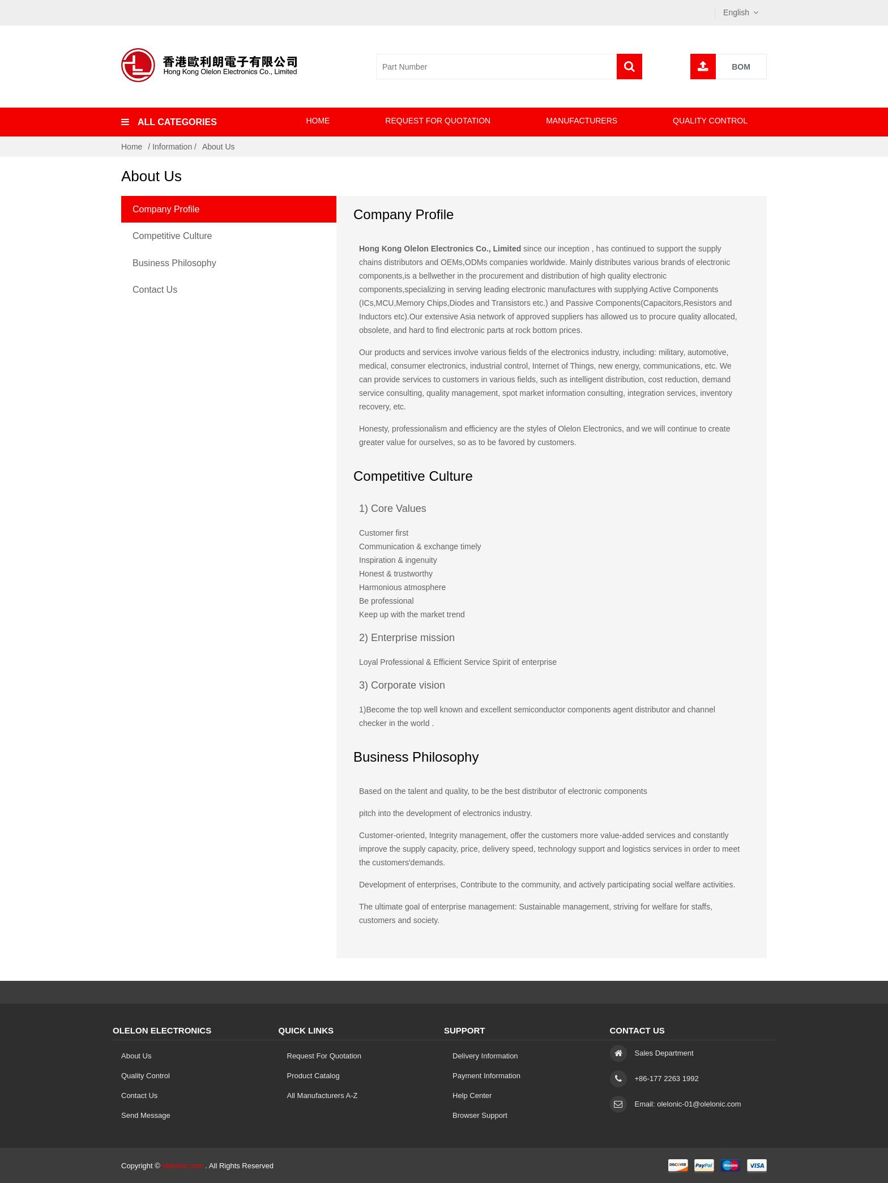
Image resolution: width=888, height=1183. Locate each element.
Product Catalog (313, 1075)
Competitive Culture (172, 236)
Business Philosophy (174, 263)
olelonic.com (182, 1165)
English (736, 12)
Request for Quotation (437, 120)
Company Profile (166, 209)
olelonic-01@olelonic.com (699, 1104)
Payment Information (486, 1075)
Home (318, 120)
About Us (218, 146)
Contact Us (155, 289)
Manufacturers (581, 120)
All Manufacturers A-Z (322, 1095)
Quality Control (710, 120)
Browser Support (479, 1115)
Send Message (145, 1115)
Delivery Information (485, 1056)
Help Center (472, 1095)
